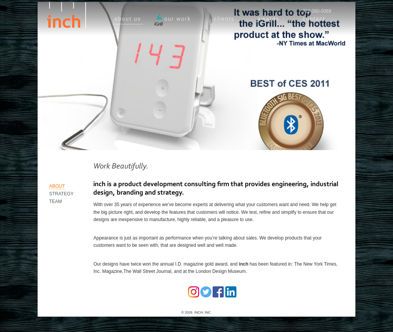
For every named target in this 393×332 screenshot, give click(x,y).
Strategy (61, 194)
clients (224, 19)
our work (177, 19)
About (57, 186)
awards (268, 19)
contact (313, 19)
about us (127, 19)
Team (55, 201)
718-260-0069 (316, 11)
